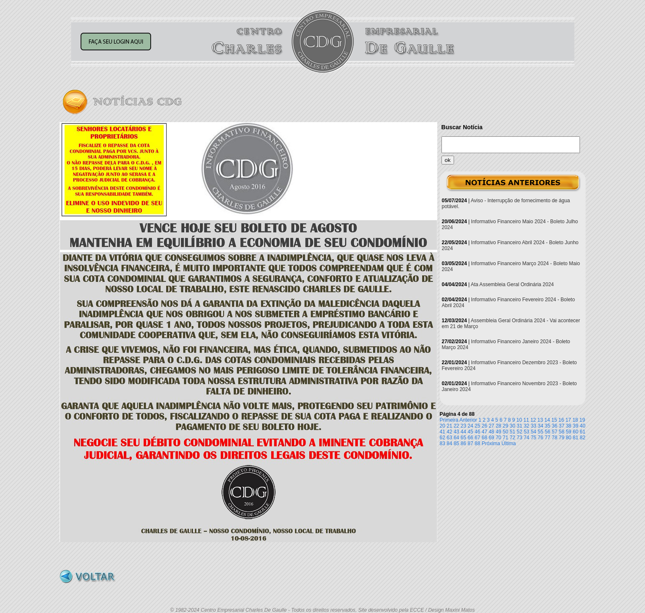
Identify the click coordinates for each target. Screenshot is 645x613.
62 (442, 438)
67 (477, 438)
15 (554, 420)
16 (561, 420)
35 (547, 426)
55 (540, 432)
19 (582, 420)
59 (568, 432)
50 (505, 432)
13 (540, 420)
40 (582, 426)
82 (582, 438)
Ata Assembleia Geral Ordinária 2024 (512, 284)
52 (519, 432)
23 (463, 426)
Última (508, 443)
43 (456, 432)
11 (526, 420)
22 (456, 426)
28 (498, 426)
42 (449, 432)
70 (498, 438)
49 (498, 432)
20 (442, 426)
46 (477, 432)
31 (519, 426)
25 (477, 426)
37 (561, 426)
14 (547, 420)
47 (484, 432)
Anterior (468, 420)
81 (575, 438)
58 (561, 432)
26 (484, 426)
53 (526, 432)
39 (575, 426)
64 (456, 438)
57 (554, 432)
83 (442, 443)
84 (449, 443)
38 (568, 426)
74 (526, 438)
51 (512, 432)
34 (540, 426)
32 (526, 426)
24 (470, 426)
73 (519, 438)
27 (491, 426)
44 (463, 432)
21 (449, 426)
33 (533, 426)
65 (463, 438)
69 (491, 438)
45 (470, 432)
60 (575, 432)
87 (470, 443)
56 (547, 432)
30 (512, 426)
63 (449, 438)
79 (561, 438)
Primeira (449, 420)
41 (442, 432)
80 (568, 438)
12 (533, 420)
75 (533, 438)
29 (505, 426)
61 (582, 432)
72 (512, 438)
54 (533, 432)
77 (547, 438)
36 (554, 426)
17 (568, 420)
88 (477, 443)
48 (491, 432)
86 (463, 443)
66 (470, 438)
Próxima (491, 443)
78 (554, 438)
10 (519, 420)
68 (484, 438)
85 (456, 443)
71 (505, 438)
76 (540, 438)
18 (575, 420)
